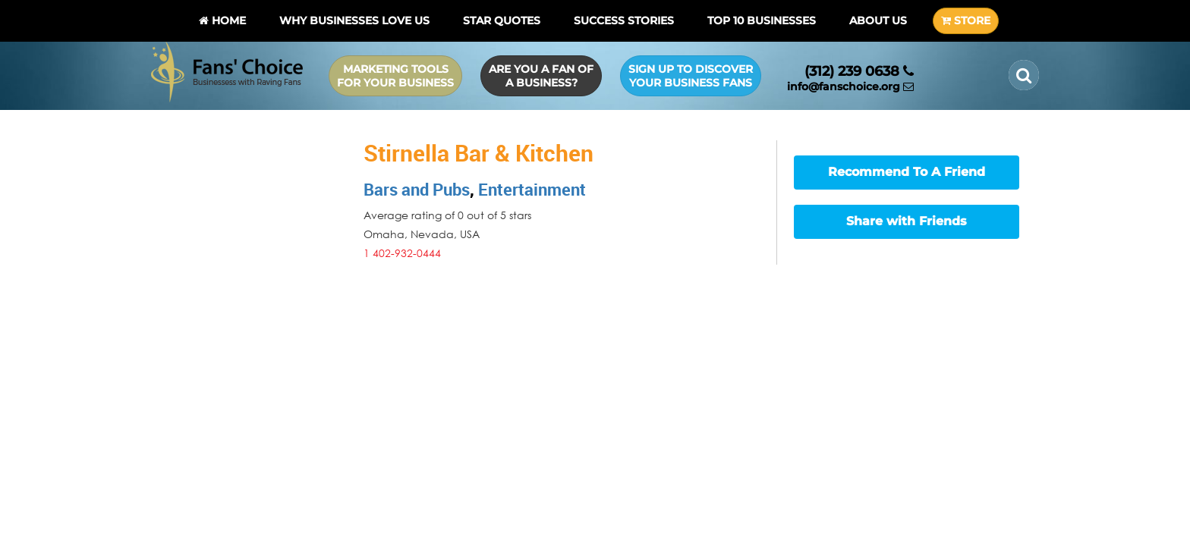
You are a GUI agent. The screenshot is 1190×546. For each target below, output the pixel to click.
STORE (965, 20)
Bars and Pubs (417, 189)
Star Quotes (501, 20)
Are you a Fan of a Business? (541, 75)
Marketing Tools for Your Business (395, 75)
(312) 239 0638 (859, 71)
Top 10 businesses (761, 20)
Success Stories (624, 20)
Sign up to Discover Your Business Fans (690, 75)
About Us (878, 20)
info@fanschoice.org (850, 86)
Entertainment (532, 189)
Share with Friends (906, 221)
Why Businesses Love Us (354, 20)
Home (222, 20)
